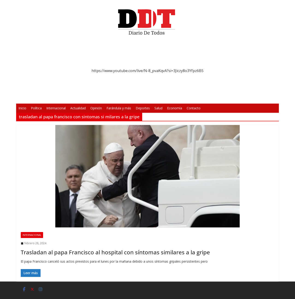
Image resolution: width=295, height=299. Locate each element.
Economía (174, 108)
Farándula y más (118, 108)
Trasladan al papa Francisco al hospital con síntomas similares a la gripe (115, 252)
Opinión (96, 108)
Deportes (143, 108)
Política (36, 108)
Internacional (56, 108)
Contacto (194, 108)
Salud (158, 108)
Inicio (22, 108)
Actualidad (78, 108)
